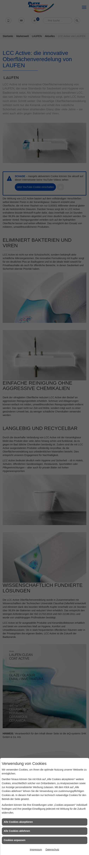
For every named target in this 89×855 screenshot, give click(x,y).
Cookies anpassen (14, 840)
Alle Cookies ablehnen (17, 830)
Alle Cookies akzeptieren (18, 821)
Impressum (36, 849)
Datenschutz (52, 849)
